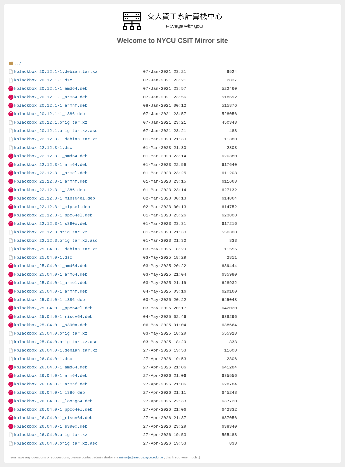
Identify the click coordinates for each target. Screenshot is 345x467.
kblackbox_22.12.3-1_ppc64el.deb (53, 215)
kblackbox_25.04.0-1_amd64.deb (50, 266)
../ (18, 63)
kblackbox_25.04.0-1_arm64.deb (50, 274)
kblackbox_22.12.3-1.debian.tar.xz (55, 139)
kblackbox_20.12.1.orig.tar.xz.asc (55, 131)
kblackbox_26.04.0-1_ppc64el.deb (53, 409)
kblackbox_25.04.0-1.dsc (43, 257)
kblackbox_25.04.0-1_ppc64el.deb (53, 308)
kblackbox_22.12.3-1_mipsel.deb (52, 207)
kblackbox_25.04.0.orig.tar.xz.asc (55, 342)
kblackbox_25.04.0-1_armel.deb (50, 283)
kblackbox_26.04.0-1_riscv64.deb (53, 418)
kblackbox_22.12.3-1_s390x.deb (50, 224)
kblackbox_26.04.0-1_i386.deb (49, 393)
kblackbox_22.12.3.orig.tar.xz (50, 232)
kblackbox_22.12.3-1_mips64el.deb (54, 198)
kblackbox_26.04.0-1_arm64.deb (50, 376)
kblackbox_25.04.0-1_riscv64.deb (53, 317)
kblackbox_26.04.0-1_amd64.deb (50, 367)
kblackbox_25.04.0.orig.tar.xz (50, 333)
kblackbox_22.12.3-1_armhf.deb (50, 181)
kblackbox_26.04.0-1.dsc (43, 359)
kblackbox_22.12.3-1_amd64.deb (50, 156)
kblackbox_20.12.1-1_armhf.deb (50, 105)
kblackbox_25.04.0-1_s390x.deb (50, 325)
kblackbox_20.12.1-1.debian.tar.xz (55, 72)
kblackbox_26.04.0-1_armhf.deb (50, 384)
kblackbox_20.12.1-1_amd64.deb (50, 89)
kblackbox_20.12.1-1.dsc (43, 80)
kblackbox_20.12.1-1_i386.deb (49, 114)
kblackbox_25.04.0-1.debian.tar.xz (55, 249)
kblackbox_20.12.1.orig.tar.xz (50, 122)
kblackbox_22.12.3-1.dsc (43, 148)
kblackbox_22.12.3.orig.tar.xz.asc (55, 241)
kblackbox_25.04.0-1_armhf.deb (50, 291)
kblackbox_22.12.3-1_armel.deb (50, 173)
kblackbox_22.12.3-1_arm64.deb (50, 165)
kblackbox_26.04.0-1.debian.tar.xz (55, 350)
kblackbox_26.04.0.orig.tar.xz (50, 435)
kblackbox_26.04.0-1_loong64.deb (53, 401)
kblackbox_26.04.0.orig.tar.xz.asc (55, 443)
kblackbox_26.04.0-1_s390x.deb (50, 426)
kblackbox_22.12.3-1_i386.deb (49, 190)
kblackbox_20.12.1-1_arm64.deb (50, 97)
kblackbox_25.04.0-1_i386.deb (49, 300)
